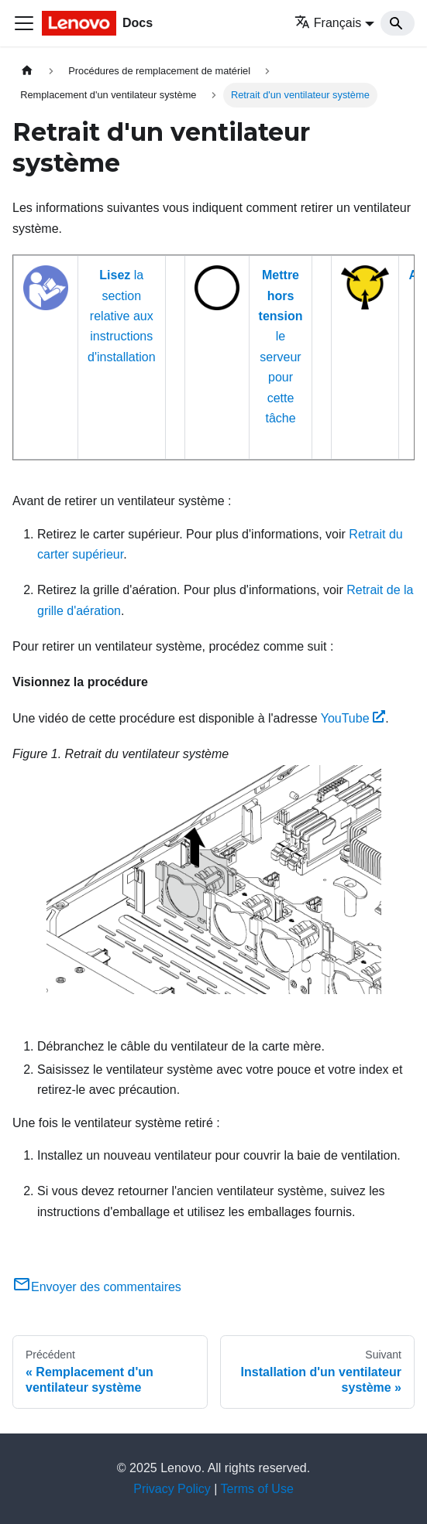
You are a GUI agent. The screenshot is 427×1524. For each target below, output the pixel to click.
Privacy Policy (172, 1488)
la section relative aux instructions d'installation (122, 316)
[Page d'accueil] (27, 71)
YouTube (353, 718)
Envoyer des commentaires (96, 1286)
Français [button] (327, 22)
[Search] (398, 23)
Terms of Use (257, 1488)
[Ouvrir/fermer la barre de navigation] (24, 23)
